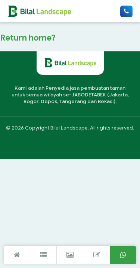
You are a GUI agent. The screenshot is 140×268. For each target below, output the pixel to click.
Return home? (28, 37)
